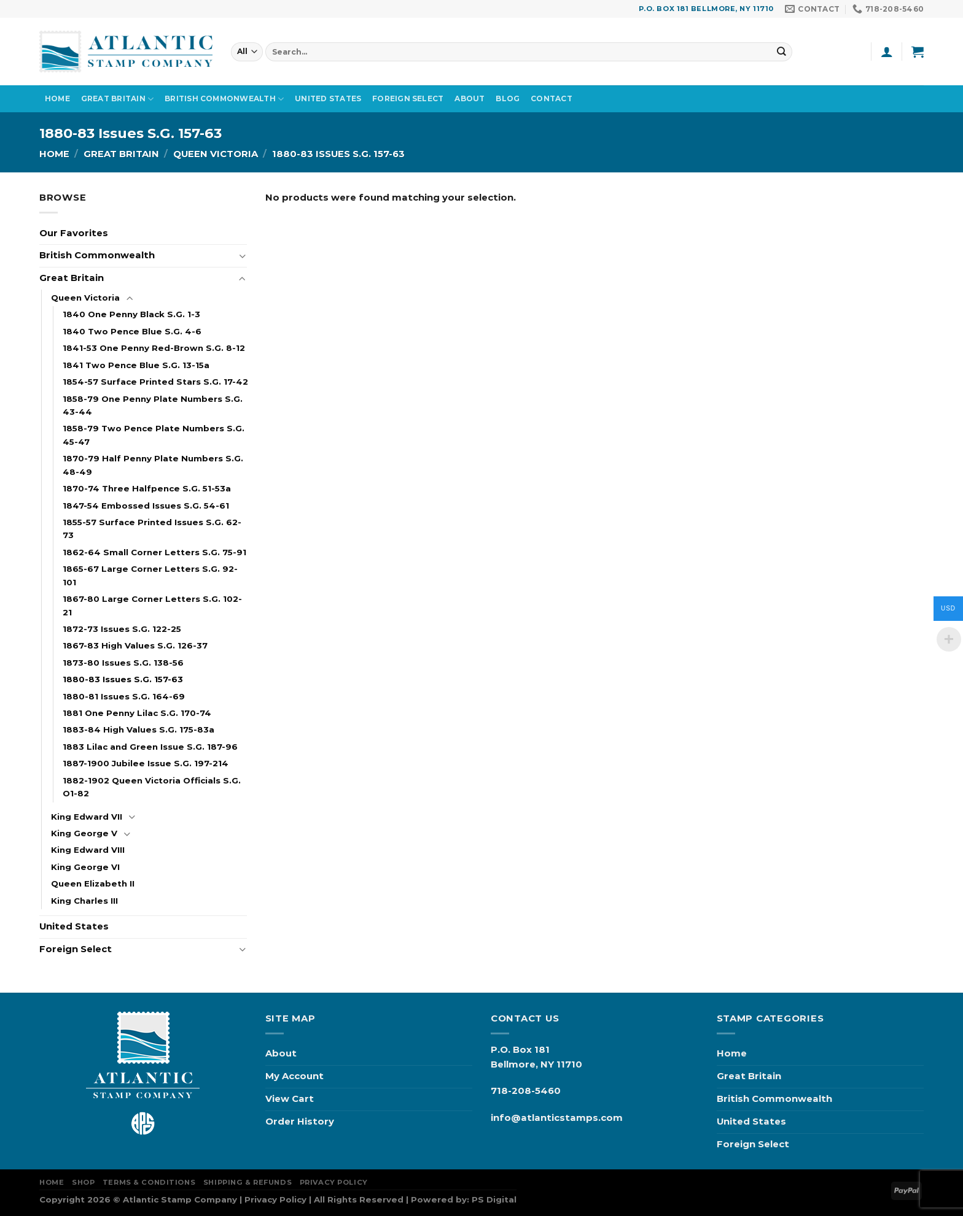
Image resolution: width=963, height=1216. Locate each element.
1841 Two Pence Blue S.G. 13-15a (136, 365)
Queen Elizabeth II (93, 883)
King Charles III (84, 901)
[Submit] (782, 51)
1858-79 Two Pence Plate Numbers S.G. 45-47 (153, 434)
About (469, 98)
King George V (84, 833)
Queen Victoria (215, 154)
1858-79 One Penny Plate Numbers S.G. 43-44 (153, 405)
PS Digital (494, 1199)
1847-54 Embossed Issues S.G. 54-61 (146, 505)
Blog (508, 98)
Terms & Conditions (149, 1182)
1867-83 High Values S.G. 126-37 (135, 645)
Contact (551, 98)
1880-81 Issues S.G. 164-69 (124, 696)
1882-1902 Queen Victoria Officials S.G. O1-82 (152, 786)
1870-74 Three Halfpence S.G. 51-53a (147, 488)
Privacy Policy (334, 1182)
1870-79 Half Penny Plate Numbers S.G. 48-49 (153, 464)
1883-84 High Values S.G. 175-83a (138, 729)
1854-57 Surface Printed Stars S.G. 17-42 (155, 382)
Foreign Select (407, 98)
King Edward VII (86, 817)
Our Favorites (73, 233)
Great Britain (117, 99)
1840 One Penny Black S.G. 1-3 (131, 314)
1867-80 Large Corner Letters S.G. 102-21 (152, 605)
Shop (83, 1182)
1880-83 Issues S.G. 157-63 (123, 679)
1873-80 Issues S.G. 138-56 (123, 663)
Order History (299, 1121)
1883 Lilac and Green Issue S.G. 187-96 (150, 747)
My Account (294, 1076)
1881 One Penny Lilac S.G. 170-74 (137, 713)
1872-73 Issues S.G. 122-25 (122, 629)
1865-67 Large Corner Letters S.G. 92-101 (150, 575)
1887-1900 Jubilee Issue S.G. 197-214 (145, 763)
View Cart (289, 1098)
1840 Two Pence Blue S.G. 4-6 (132, 331)
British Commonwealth (224, 99)
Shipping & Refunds (247, 1182)
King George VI (85, 867)
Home (57, 98)
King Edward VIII (88, 850)
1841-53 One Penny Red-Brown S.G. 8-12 (154, 348)
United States (328, 98)
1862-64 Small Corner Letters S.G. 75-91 (154, 552)
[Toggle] (242, 256)
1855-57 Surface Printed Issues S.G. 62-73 (152, 528)
